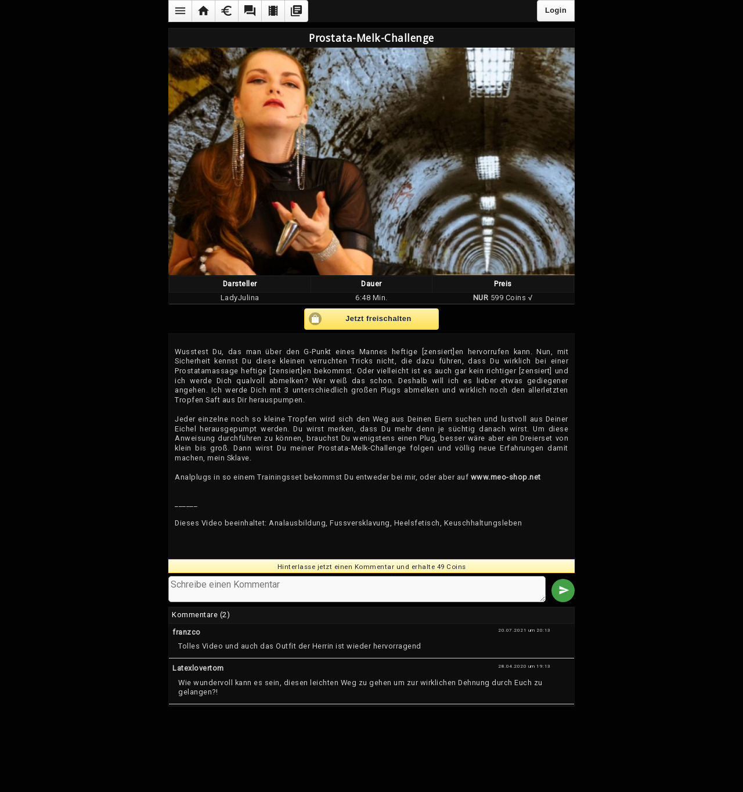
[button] (180, 11)
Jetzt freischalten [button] (378, 318)
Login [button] (556, 10)
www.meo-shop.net (506, 477)
